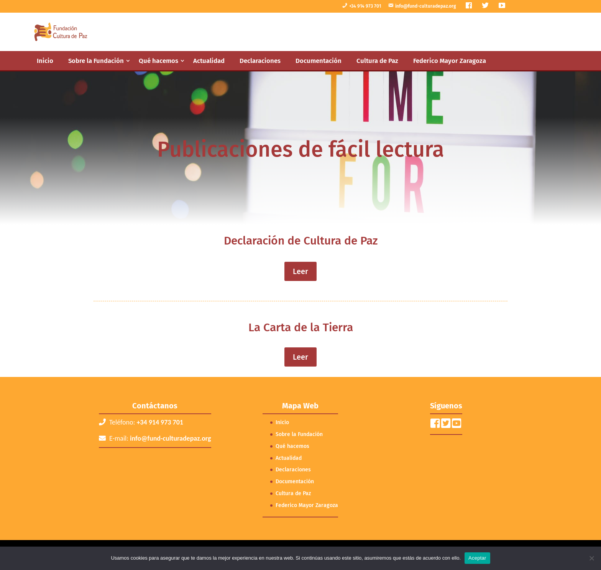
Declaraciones (260, 60)
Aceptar (477, 558)
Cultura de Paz (377, 60)
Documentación (319, 60)
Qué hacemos (158, 60)
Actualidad (209, 60)
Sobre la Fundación (96, 60)
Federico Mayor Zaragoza (449, 60)
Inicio (45, 60)
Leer (300, 271)
